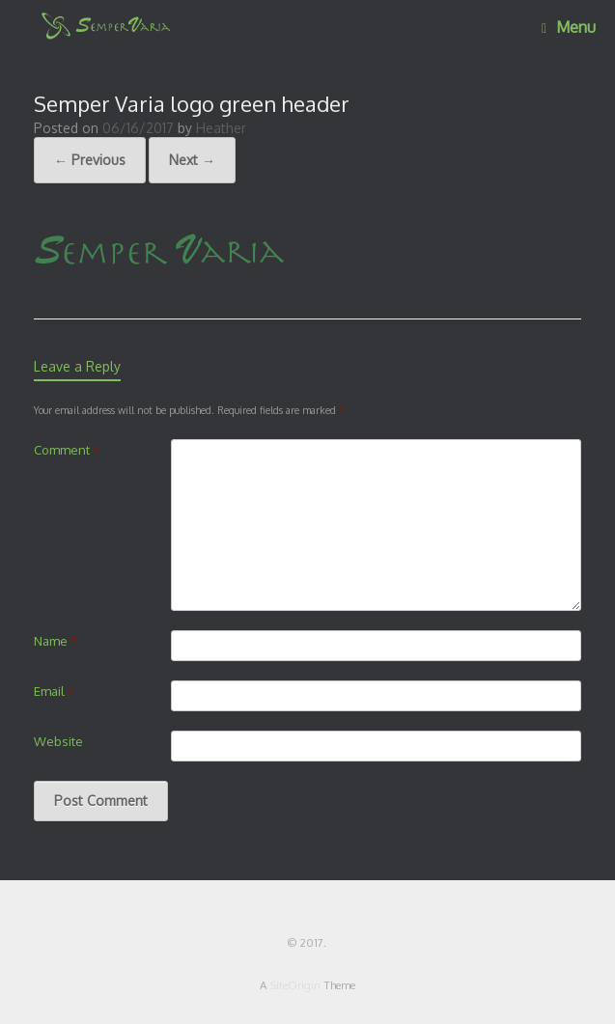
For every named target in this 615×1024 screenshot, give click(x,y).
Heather (221, 128)
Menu (569, 27)
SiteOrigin (295, 985)
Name (55, 641)
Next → (192, 160)
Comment (66, 449)
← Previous (90, 160)
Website (58, 741)
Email (54, 691)
